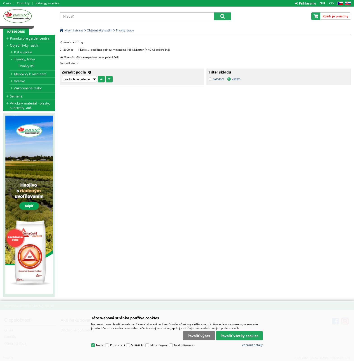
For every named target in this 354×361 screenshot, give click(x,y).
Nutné (100, 345)
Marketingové (159, 345)
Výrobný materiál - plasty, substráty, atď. (30, 105)
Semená (16, 96)
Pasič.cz (29, 16)
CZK (331, 3)
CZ (339, 3)
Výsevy (19, 81)
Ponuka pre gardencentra (29, 38)
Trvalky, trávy (24, 59)
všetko (236, 79)
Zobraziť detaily (252, 345)
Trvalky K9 (26, 66)
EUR (322, 3)
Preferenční (117, 345)
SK (347, 3)
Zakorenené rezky (28, 88)
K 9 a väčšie (23, 52)
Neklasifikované (184, 345)
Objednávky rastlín (24, 45)
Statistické (137, 345)
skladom (218, 79)
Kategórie (16, 31)
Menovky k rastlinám (30, 74)
